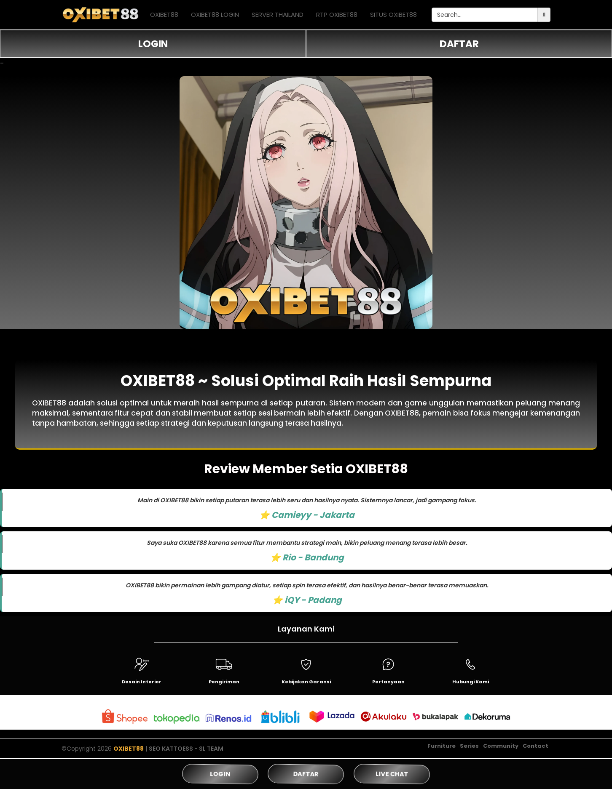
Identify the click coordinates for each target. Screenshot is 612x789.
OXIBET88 (164, 14)
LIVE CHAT (391, 773)
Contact (535, 746)
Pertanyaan (388, 681)
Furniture (441, 746)
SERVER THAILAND (277, 14)
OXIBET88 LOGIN (215, 14)
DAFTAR (459, 44)
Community (500, 746)
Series (469, 746)
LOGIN (153, 44)
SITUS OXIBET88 (393, 14)
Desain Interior (141, 681)
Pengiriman (224, 681)
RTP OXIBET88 (336, 14)
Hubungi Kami (470, 681)
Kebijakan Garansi (306, 681)
